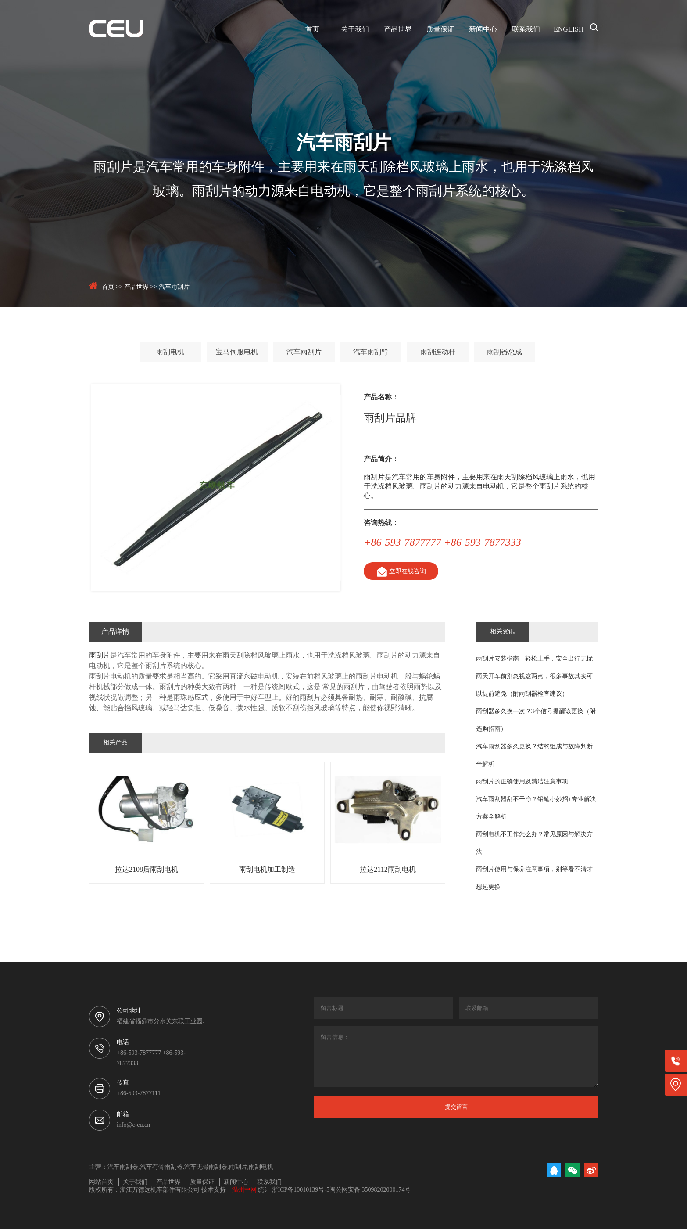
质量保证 (440, 29)
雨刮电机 (170, 352)
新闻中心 (483, 29)
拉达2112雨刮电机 (387, 869)
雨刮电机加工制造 (267, 869)
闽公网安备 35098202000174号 (370, 1190)
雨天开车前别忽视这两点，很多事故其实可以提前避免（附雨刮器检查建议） (534, 685)
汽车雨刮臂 (370, 352)
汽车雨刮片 (174, 287)
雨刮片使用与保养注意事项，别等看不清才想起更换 (534, 878)
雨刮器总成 (504, 352)
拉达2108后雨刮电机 (146, 869)
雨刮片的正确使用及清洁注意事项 (522, 782)
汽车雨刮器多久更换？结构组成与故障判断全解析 (534, 756)
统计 (264, 1190)
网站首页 (101, 1182)
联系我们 (526, 29)
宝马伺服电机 (237, 352)
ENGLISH (568, 29)
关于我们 (355, 29)
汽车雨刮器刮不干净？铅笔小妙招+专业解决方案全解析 (536, 808)
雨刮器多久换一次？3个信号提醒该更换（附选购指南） (536, 720)
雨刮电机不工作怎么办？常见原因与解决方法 (534, 843)
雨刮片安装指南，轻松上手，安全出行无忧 (534, 659)
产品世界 (398, 29)
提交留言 (456, 1106)
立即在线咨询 (401, 571)
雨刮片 (99, 655)
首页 (312, 29)
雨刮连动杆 (437, 352)
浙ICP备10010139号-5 (300, 1190)
